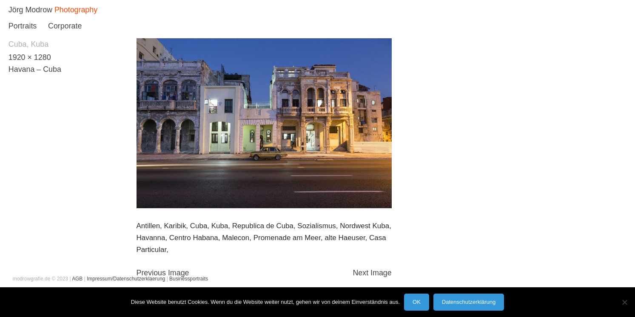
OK (417, 302)
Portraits (23, 26)
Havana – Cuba (35, 69)
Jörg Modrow (30, 10)
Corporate (65, 26)
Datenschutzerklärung (468, 302)
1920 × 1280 (30, 57)
